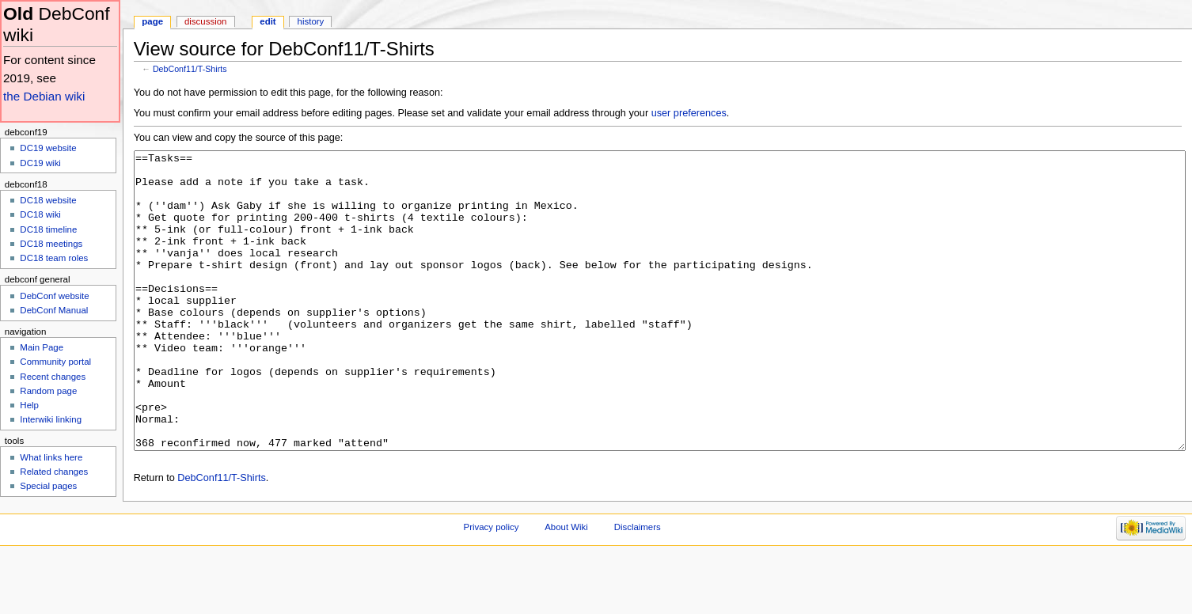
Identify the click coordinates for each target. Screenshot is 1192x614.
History (311, 21)
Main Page (41, 347)
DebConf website (54, 296)
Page (152, 21)
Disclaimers (637, 586)
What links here (51, 457)
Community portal (55, 361)
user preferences (689, 113)
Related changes (54, 471)
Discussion (205, 21)
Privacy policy (491, 586)
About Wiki (566, 586)
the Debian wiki (44, 96)
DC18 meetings (51, 243)
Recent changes (52, 376)
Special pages (48, 486)
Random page (48, 391)
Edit (267, 21)
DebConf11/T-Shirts (190, 69)
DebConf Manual (54, 310)
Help (29, 405)
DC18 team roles (54, 258)
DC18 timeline (48, 229)
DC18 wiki (40, 214)
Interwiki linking (51, 419)
